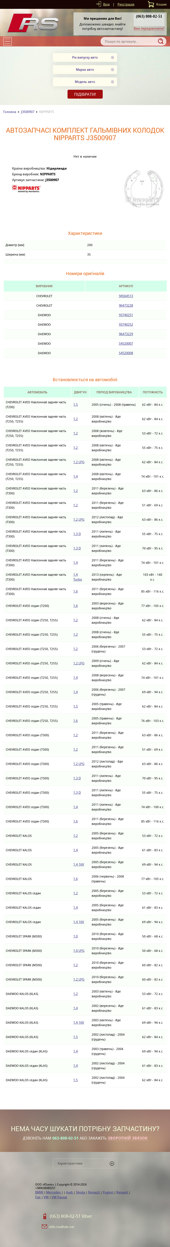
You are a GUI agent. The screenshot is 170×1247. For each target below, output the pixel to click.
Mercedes (54, 1192)
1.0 (75, 936)
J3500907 (27, 112)
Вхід (106, 4)
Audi (70, 1192)
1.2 (75, 419)
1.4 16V (78, 864)
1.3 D (77, 534)
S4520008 (126, 353)
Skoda (81, 1192)
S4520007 (126, 343)
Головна (9, 112)
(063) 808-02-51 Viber (71, 1216)
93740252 (126, 324)
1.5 (75, 404)
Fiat (38, 1197)
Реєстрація (126, 4)
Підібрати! (85, 94)
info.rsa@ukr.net (61, 1227)
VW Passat (59, 1197)
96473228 (126, 305)
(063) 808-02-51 (149, 16)
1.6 (75, 591)
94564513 (126, 296)
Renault (94, 1192)
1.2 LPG (78, 462)
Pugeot (108, 1192)
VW (46, 1197)
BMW (39, 1192)
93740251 (126, 315)
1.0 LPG (78, 951)
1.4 (75, 476)
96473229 (126, 334)
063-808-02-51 (65, 1138)
